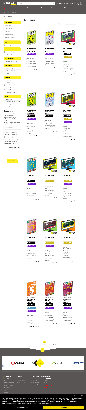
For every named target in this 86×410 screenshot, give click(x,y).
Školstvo (29, 8)
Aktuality (19, 384)
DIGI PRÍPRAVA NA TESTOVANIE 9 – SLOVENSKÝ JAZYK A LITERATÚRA (68, 50)
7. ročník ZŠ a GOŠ (10, 87)
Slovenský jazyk (10, 45)
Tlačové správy (21, 380)
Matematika (9, 99)
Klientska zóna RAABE (49, 389)
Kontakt (71, 3)
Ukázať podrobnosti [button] (22, 407)
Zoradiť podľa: (60, 23)
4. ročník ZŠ (9, 80)
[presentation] (15, 154)
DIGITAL (78, 8)
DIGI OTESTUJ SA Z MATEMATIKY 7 (67, 174)
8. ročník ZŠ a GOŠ (10, 90)
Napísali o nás (21, 382)
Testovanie (9, 16)
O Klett (45, 382)
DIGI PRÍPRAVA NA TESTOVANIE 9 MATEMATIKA (68, 110)
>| (54, 342)
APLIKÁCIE (14, 12)
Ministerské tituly (68, 8)
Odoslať (12, 161)
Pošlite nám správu (35, 384)
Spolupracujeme (35, 382)
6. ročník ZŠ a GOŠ (10, 85)
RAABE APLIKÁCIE (9, 25)
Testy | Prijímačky (10, 104)
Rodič (7, 73)
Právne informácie (8, 385)
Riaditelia (15, 132)
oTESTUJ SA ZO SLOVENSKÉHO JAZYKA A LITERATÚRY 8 (67, 300)
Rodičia (6, 132)
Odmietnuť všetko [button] (79, 395)
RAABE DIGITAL (8, 28)
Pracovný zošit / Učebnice (12, 52)
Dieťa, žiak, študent (10, 70)
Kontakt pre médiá (22, 379)
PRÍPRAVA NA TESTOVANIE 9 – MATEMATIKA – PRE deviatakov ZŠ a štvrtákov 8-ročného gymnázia (31, 113)
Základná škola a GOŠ (11, 61)
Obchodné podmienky (62, 3)
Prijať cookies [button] (63, 407)
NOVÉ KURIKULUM (20, 8)
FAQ (4, 380)
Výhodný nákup (8, 8)
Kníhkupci (7, 137)
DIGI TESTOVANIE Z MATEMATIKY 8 (67, 236)
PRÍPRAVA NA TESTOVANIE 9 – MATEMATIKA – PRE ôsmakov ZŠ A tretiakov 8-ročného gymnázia (31, 51)
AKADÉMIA (6, 12)
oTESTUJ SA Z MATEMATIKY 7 (30, 174)
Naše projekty (34, 380)
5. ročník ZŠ (9, 82)
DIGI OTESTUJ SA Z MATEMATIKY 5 (49, 174)
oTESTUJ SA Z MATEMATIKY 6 (30, 236)
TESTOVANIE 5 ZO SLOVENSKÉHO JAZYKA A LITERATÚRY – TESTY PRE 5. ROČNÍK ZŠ (31, 301)
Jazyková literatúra (10, 37)
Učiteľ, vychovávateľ (11, 68)
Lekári (14, 134)
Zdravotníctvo (40, 8)
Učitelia (6, 134)
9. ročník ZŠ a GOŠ (10, 92)
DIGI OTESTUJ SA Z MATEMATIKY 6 (49, 236)
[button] (74, 3)
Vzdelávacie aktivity (54, 8)
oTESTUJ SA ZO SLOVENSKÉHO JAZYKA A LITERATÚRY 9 (49, 300)
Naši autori (47, 384)
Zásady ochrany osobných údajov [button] (41, 403)
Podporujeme (34, 379)
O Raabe (46, 380)
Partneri (15, 137)
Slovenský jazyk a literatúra (13, 101)
